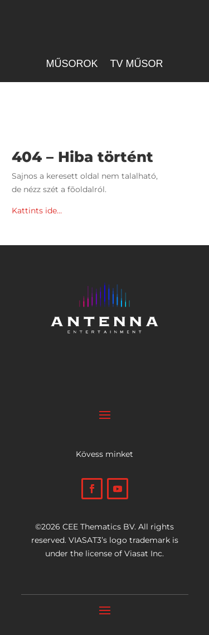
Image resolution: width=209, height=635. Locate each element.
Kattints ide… (37, 211)
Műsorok (72, 64)
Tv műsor (136, 64)
